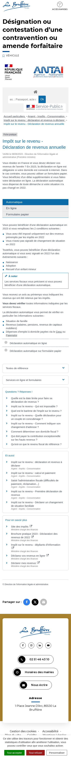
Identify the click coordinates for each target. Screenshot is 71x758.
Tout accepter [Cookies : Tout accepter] (14, 752)
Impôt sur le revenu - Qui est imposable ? (34, 406)
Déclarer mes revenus (25, 563)
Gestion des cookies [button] (23, 731)
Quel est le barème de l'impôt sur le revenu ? (36, 410)
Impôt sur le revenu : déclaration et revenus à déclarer (34, 120)
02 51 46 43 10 (33, 659)
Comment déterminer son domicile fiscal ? (34, 431)
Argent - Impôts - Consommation (46, 116)
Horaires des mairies (34, 672)
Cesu (59, 331)
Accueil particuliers (15, 116)
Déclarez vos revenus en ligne (30, 555)
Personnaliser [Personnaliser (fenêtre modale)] (57, 752)
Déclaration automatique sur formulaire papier (32, 350)
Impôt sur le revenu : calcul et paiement (33, 473)
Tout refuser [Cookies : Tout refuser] (35, 752)
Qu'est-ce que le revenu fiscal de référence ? (36, 444)
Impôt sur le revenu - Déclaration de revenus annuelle (34, 123)
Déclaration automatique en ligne (25, 343)
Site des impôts (21, 526)
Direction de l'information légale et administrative (26, 584)
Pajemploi (11, 335)
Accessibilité (50, 731)
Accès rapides (59, 6)
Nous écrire (34, 685)
